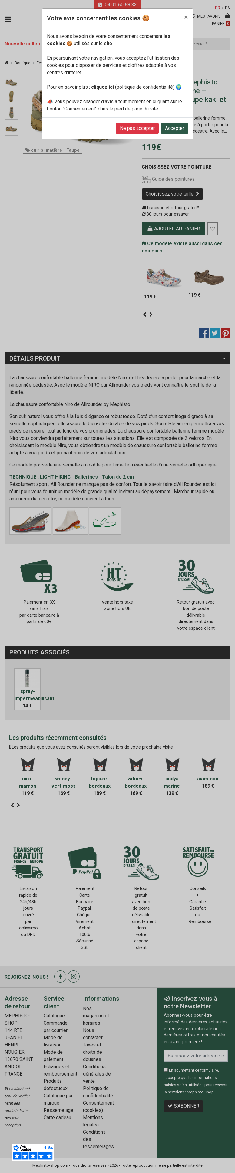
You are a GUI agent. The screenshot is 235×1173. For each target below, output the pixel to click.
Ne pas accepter (137, 128)
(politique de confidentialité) (132, 87)
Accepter (174, 128)
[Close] (186, 17)
